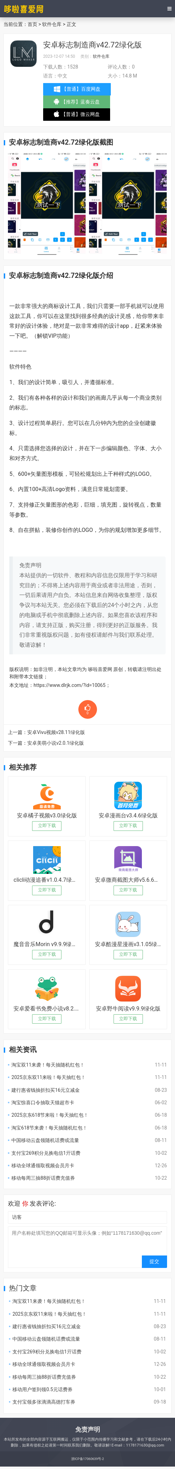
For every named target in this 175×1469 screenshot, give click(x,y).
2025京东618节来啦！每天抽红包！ (49, 1115)
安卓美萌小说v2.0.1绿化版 (55, 743)
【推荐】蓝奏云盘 (77, 103)
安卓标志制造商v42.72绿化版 (92, 44)
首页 (32, 24)
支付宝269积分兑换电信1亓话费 (45, 1153)
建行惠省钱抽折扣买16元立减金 (45, 1090)
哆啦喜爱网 (100, 669)
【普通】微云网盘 (77, 116)
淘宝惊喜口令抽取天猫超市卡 (42, 1102)
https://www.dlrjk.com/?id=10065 (69, 685)
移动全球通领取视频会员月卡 (42, 1165)
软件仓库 (51, 24)
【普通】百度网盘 (78, 89)
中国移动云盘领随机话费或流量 (45, 1140)
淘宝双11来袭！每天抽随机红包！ (48, 1065)
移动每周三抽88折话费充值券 (43, 1178)
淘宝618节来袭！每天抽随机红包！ (49, 1128)
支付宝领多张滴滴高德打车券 (43, 1402)
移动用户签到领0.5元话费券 (42, 1389)
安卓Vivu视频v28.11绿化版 (56, 732)
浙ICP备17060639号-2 (87, 1459)
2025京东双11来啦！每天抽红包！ (48, 1077)
